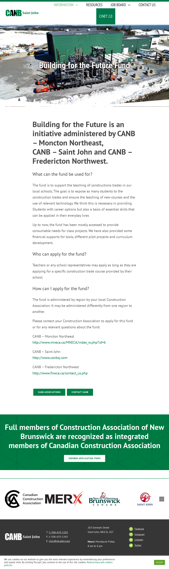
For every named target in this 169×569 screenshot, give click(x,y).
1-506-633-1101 (58, 532)
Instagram (139, 534)
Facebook (139, 528)
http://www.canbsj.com (49, 357)
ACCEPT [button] (159, 562)
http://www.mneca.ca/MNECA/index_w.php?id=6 (69, 342)
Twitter (138, 545)
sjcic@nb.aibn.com (59, 541)
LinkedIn (139, 539)
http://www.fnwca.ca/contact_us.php (60, 373)
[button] (7, 499)
